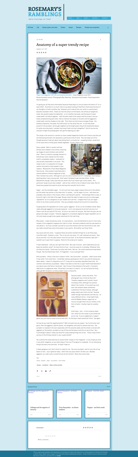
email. (59, 456)
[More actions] (100, 40)
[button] (108, 27)
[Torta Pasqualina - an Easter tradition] (69, 397)
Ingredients (45, 365)
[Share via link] (50, 371)
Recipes (78, 27)
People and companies (92, 27)
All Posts (30, 27)
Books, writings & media (56, 365)
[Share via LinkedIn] (46, 371)
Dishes (63, 27)
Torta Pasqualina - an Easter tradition (69, 408)
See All (108, 386)
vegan (48, 360)
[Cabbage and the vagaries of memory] (40, 397)
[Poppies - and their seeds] (97, 397)
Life (38, 27)
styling (38, 360)
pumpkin (43, 360)
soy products (54, 360)
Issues (71, 27)
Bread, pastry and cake (50, 27)
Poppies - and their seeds (96, 407)
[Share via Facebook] (37, 371)
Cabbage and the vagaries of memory (40, 408)
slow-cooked (62, 360)
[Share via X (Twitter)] (41, 371)
